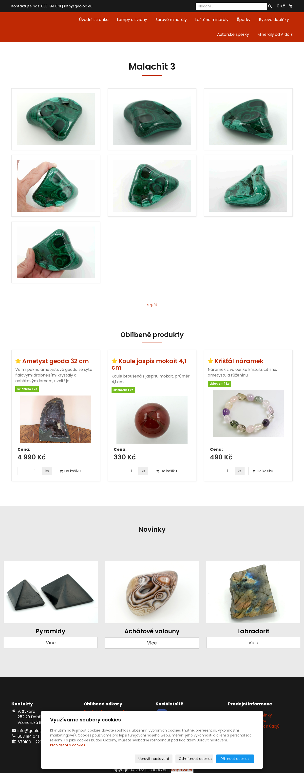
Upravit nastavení (153, 758)
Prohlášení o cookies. (68, 745)
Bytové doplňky (274, 19)
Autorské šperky (233, 34)
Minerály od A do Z (275, 34)
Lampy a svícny (132, 19)
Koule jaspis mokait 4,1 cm (149, 364)
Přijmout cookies (235, 758)
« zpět (152, 304)
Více (51, 643)
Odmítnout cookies (195, 758)
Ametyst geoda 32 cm (55, 361)
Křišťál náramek (239, 361)
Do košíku (70, 471)
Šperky (243, 19)
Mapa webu (182, 770)
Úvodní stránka (94, 19)
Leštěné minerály (211, 19)
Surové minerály (171, 19)
